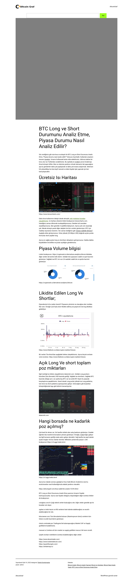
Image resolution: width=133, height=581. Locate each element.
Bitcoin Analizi (72, 565)
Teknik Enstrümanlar (44, 562)
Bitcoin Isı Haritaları (97, 565)
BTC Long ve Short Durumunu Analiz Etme (84, 567)
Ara (103, 15)
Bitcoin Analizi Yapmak (84, 565)
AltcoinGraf (113, 6)
